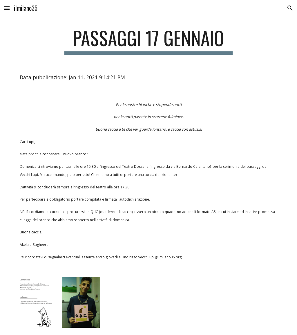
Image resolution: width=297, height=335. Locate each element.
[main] (148, 40)
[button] (7, 8)
